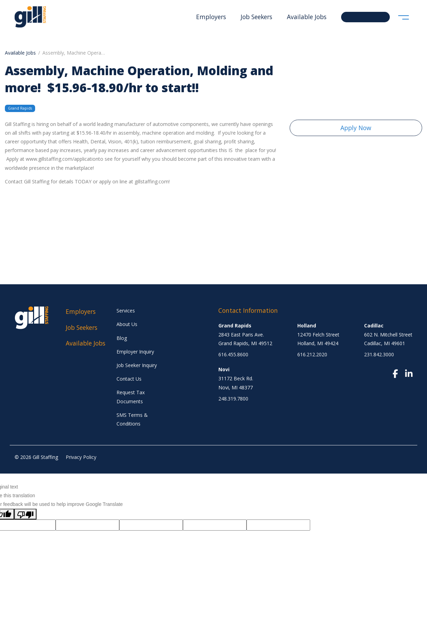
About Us (126, 324)
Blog (121, 338)
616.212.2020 (312, 354)
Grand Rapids (234, 325)
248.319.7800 (233, 398)
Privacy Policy (81, 457)
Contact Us (129, 378)
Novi (223, 369)
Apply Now (355, 128)
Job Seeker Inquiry (136, 365)
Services (125, 310)
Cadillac (374, 325)
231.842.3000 (379, 354)
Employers (211, 17)
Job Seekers (256, 17)
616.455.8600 (233, 354)
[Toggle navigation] (403, 17)
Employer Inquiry (135, 351)
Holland (306, 325)
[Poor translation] (25, 514)
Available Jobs (307, 17)
